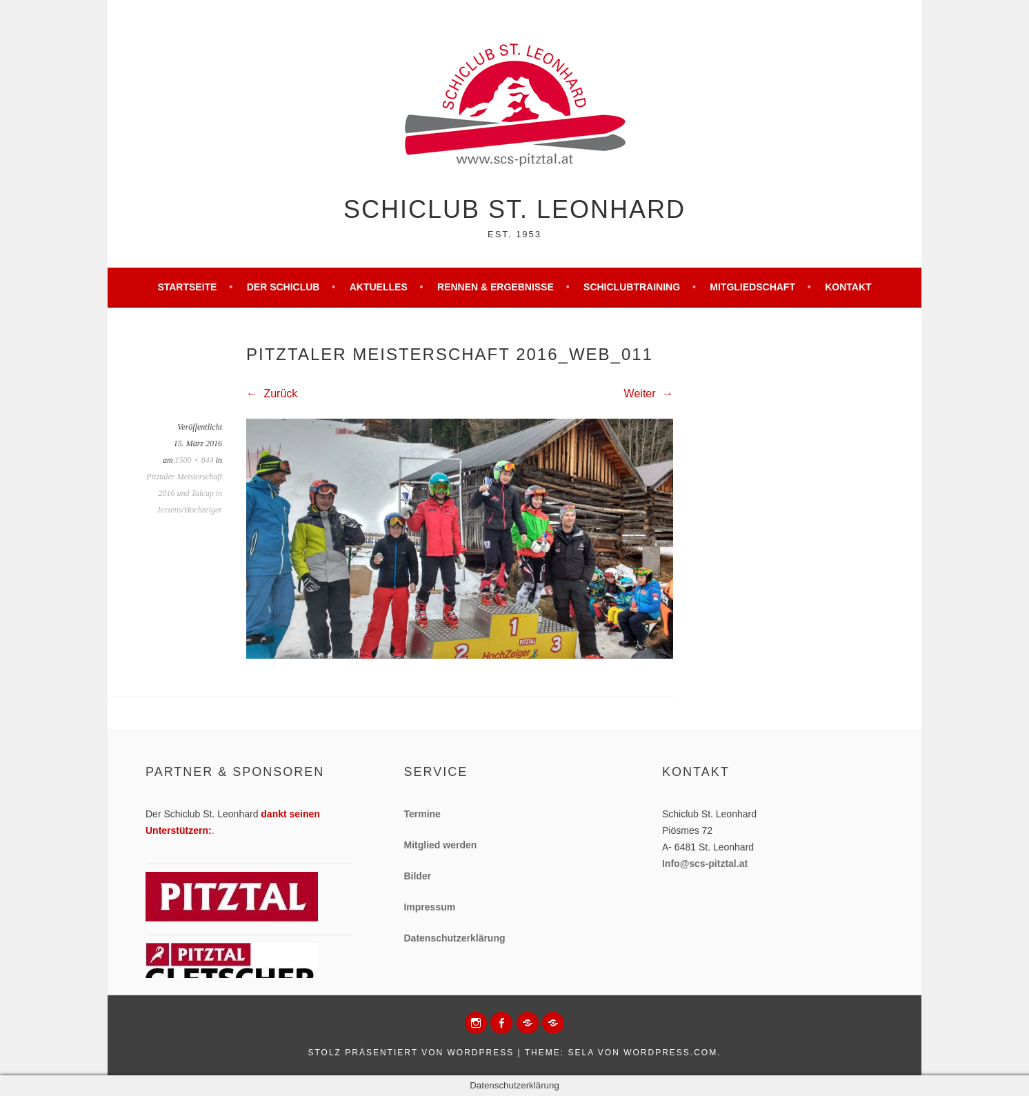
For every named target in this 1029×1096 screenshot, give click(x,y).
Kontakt (848, 286)
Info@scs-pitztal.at (705, 863)
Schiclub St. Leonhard (514, 209)
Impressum (429, 907)
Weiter (648, 393)
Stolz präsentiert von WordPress (411, 1052)
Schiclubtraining (631, 286)
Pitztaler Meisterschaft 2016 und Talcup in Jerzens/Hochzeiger (184, 493)
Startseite (187, 286)
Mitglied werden (440, 844)
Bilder (417, 875)
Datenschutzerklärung (454, 938)
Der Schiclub (283, 286)
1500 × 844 (194, 460)
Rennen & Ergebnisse (495, 286)
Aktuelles (379, 286)
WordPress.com (670, 1052)
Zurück (271, 393)
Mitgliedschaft (752, 286)
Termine (421, 813)
